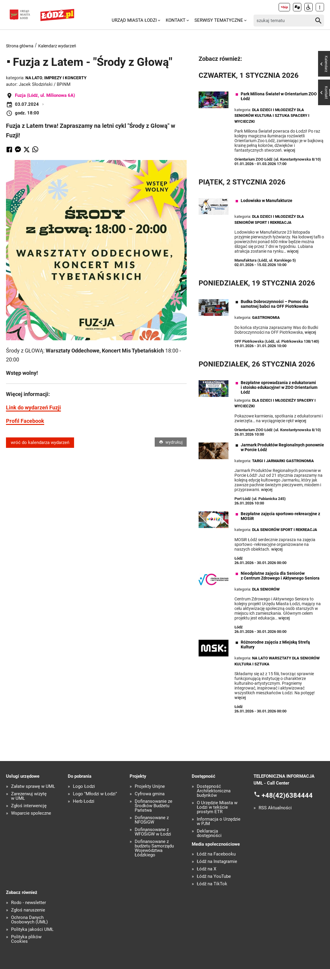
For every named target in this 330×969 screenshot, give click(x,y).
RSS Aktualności (275, 808)
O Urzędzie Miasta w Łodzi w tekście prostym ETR (217, 807)
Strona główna (19, 46)
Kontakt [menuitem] (175, 20)
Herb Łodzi (83, 801)
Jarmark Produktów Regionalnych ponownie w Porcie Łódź (282, 447)
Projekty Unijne (150, 786)
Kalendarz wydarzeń (57, 46)
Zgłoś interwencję (29, 806)
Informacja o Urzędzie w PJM (218, 821)
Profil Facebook (25, 421)
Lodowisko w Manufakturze (266, 200)
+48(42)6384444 (287, 795)
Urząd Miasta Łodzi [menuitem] (134, 20)
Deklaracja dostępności (209, 833)
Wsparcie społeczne (31, 813)
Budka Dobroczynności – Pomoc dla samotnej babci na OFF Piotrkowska (274, 304)
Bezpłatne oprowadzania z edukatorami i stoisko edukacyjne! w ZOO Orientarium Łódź (279, 387)
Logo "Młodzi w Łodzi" (95, 794)
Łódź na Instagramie (217, 861)
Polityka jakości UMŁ (32, 929)
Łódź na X (206, 869)
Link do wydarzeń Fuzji (33, 407)
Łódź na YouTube (214, 876)
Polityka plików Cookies (26, 939)
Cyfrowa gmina (150, 794)
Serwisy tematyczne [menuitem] (218, 20)
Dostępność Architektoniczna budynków (214, 791)
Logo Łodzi (84, 786)
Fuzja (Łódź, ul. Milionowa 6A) (45, 95)
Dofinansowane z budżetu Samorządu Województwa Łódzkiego (154, 848)
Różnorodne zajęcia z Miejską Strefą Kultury (275, 644)
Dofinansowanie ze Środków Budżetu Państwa (153, 806)
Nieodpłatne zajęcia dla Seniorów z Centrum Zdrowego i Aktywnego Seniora (280, 575)
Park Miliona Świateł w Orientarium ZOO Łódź (279, 96)
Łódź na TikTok (212, 884)
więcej (289, 150)
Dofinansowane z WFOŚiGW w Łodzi (153, 831)
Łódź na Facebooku (216, 854)
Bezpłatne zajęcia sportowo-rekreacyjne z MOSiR (280, 516)
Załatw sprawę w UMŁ (33, 786)
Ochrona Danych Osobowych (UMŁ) (29, 919)
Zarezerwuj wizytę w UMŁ (29, 796)
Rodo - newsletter (28, 902)
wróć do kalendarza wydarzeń (40, 442)
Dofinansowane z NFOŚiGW (152, 820)
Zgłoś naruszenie (28, 910)
